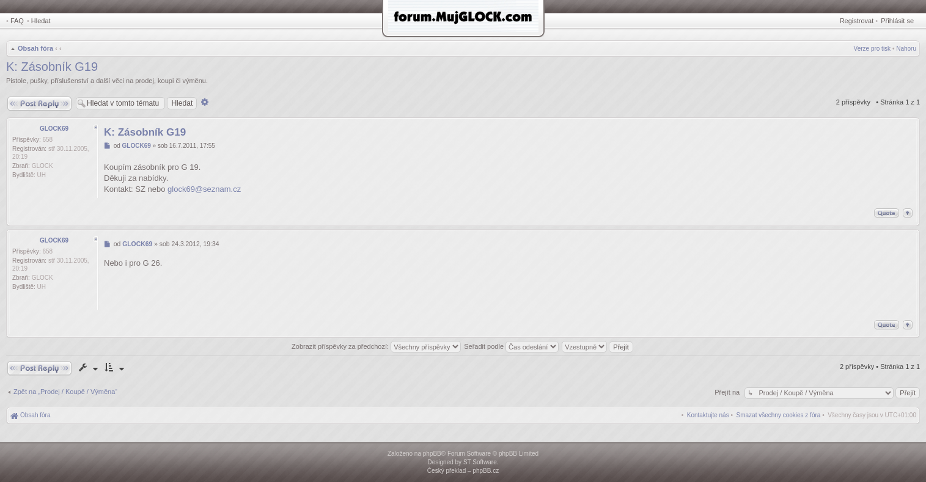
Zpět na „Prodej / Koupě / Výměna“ (65, 391)
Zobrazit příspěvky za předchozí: (376, 346)
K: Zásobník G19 (52, 66)
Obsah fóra (35, 48)
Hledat (41, 20)
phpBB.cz (485, 470)
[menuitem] (779, 415)
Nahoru (906, 48)
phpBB (432, 453)
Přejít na (728, 392)
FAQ (17, 20)
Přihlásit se (897, 20)
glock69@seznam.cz (204, 189)
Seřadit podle (511, 346)
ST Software (480, 462)
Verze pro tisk (872, 48)
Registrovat (857, 20)
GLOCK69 (54, 128)
